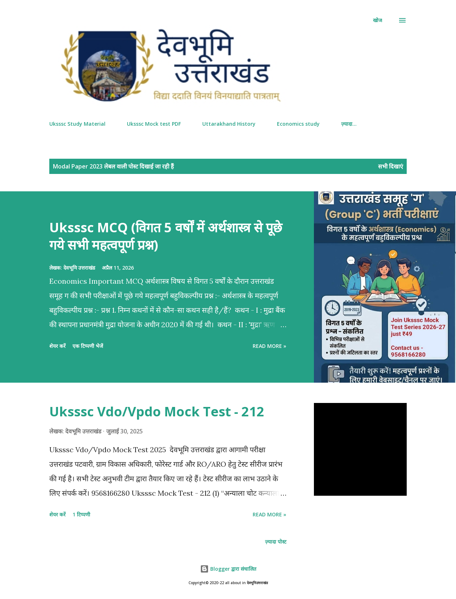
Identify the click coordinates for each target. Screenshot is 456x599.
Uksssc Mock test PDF (154, 123)
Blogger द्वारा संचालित (228, 568)
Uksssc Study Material (77, 123)
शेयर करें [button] (57, 345)
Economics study (298, 123)
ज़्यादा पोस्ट (275, 541)
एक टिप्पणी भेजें (87, 345)
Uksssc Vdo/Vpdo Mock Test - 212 (156, 411)
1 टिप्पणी (81, 514)
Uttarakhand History (229, 123)
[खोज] (377, 20)
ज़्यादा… (349, 123)
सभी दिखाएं (390, 166)
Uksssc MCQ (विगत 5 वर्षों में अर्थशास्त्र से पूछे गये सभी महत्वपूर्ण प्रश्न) (165, 236)
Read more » (269, 345)
